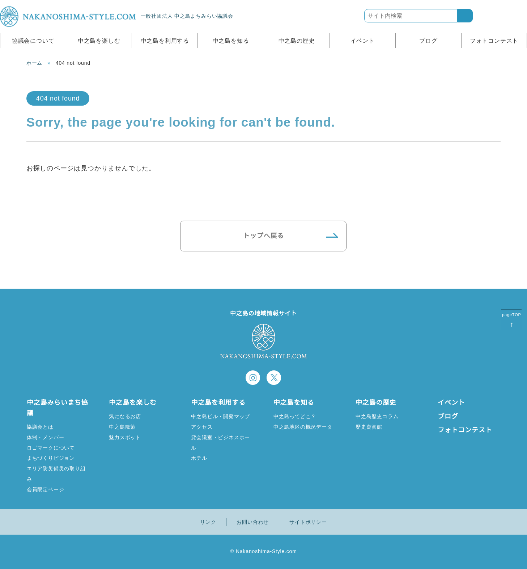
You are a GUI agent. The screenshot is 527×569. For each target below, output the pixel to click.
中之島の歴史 (297, 40)
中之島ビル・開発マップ (220, 416)
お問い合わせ (253, 522)
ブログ (428, 40)
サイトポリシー (308, 522)
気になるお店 (125, 416)
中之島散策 (122, 426)
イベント (362, 40)
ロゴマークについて (51, 447)
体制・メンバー (45, 437)
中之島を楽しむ (99, 40)
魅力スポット (125, 437)
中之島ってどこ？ (294, 416)
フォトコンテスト (494, 40)
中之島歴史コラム (377, 416)
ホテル (199, 458)
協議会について (33, 40)
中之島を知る (231, 40)
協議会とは (40, 426)
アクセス (201, 426)
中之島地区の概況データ (302, 426)
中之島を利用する (165, 40)
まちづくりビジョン (51, 458)
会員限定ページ (45, 489)
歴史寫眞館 (369, 426)
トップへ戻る (263, 236)
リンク (208, 522)
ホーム (34, 63)
